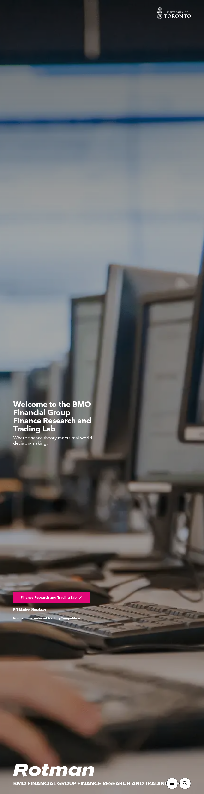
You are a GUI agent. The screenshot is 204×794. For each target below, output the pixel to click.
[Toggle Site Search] (185, 783)
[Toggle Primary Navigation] (172, 783)
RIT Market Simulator (29, 610)
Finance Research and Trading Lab (52, 597)
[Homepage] (54, 770)
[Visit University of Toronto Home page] (174, 13)
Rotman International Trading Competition (46, 618)
